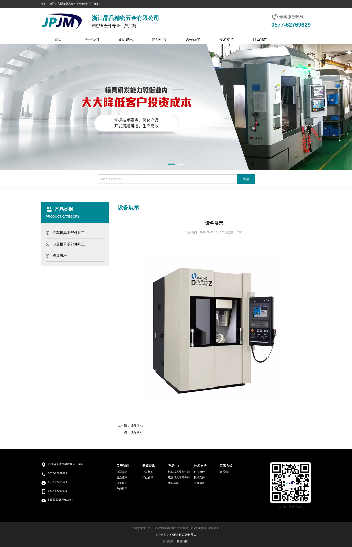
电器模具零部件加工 (69, 244)
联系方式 (226, 466)
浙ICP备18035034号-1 (182, 534)
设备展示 (136, 425)
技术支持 (226, 40)
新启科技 (182, 541)
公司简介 (122, 471)
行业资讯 (147, 477)
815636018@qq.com (60, 499)
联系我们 (260, 40)
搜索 (246, 179)
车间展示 (122, 488)
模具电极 (60, 256)
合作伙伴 (193, 40)
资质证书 (122, 477)
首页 (58, 40)
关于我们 (92, 40)
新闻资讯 (125, 40)
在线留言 (199, 483)
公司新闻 (147, 471)
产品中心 (159, 40)
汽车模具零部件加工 (69, 233)
